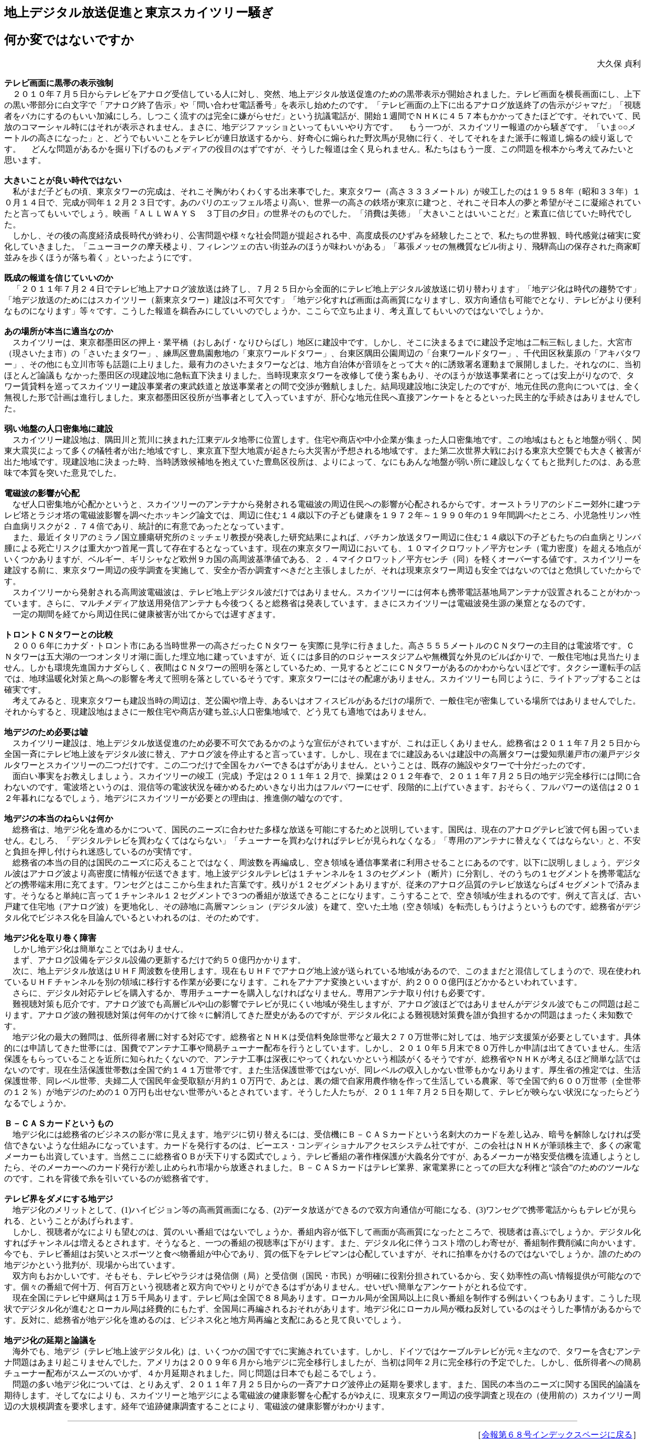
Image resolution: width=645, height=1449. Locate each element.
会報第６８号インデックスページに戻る (557, 1434)
